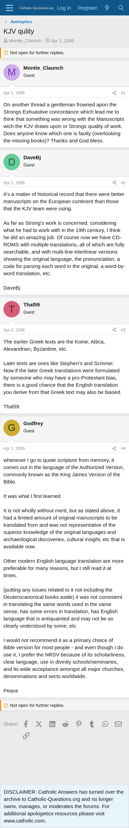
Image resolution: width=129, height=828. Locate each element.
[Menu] (9, 8)
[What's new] (107, 7)
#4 (123, 448)
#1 (123, 93)
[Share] (114, 93)
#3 (123, 330)
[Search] (121, 7)
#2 (123, 182)
